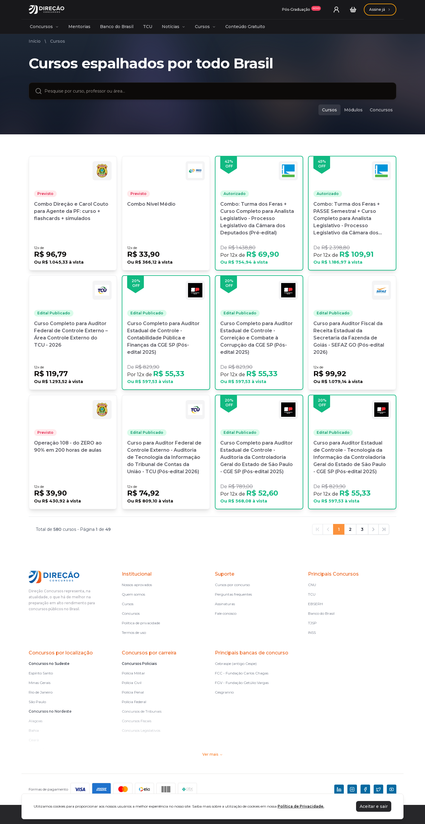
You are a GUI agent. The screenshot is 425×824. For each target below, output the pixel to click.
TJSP (312, 623)
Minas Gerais (39, 682)
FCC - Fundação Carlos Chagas (241, 673)
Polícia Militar (133, 673)
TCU (147, 26)
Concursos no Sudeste (49, 663)
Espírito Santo (41, 673)
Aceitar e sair (374, 806)
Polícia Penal (133, 692)
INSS (312, 632)
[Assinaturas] (301, 10)
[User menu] (336, 10)
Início (35, 41)
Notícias (173, 26)
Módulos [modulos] (353, 110)
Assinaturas (225, 604)
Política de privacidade (141, 623)
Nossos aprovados (137, 584)
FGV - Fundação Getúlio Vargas (242, 682)
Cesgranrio (224, 692)
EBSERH (315, 604)
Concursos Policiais (139, 663)
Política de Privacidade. (301, 806)
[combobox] (217, 91)
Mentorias (79, 26)
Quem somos (133, 594)
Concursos (44, 26)
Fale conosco (225, 613)
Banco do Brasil (116, 26)
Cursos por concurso (232, 584)
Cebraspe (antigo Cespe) (236, 663)
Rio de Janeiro (41, 692)
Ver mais (212, 754)
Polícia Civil (131, 682)
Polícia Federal (134, 702)
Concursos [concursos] (381, 110)
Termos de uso (134, 632)
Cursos (205, 26)
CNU (312, 584)
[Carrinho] (353, 10)
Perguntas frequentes (233, 594)
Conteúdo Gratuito (245, 26)
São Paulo (37, 702)
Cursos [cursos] (329, 110)
